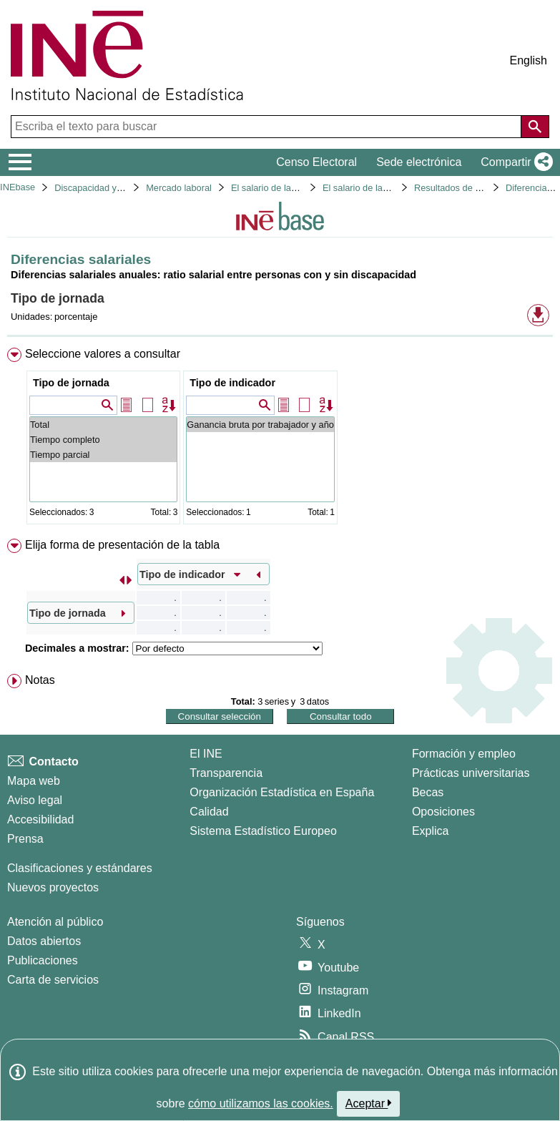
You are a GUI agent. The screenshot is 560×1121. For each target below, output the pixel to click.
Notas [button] (40, 680)
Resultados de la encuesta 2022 (479, 187)
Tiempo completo (103, 439)
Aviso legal (34, 800)
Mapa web (33, 781)
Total (103, 424)
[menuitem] (280, 439)
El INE (206, 754)
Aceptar (368, 1103)
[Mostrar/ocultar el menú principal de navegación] (20, 162)
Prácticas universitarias (471, 773)
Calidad (209, 812)
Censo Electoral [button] (316, 162)
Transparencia (226, 773)
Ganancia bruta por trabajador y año (260, 424)
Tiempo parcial (103, 454)
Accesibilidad (40, 819)
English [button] (528, 60)
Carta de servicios (53, 980)
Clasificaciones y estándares (79, 868)
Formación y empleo (464, 754)
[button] (514, 162)
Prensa (25, 839)
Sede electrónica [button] (418, 162)
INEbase (17, 187)
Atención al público (55, 922)
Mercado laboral (179, 187)
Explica (430, 831)
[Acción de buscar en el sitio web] (535, 126)
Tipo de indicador (232, 382)
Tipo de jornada (71, 382)
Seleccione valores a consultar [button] (102, 354)
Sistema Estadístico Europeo (263, 831)
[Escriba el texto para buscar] (267, 126)
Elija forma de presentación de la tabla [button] (122, 545)
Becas (427, 792)
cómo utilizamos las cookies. (260, 1103)
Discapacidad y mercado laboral (119, 187)
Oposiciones (443, 812)
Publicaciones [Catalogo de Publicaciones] (42, 960)
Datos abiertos (44, 941)
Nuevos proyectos (53, 887)
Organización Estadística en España (282, 792)
